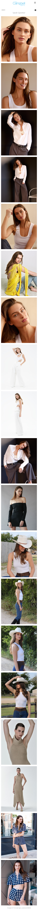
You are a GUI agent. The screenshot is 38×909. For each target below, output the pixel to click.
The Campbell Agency (19, 3)
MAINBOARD (28, 907)
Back (3, 10)
